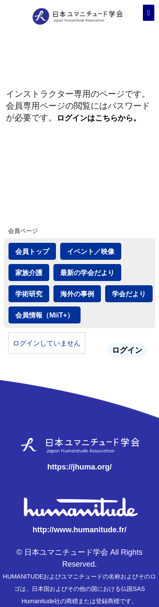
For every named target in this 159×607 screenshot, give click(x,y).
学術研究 (28, 294)
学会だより (129, 294)
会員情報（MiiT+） (44, 315)
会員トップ (32, 251)
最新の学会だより (87, 272)
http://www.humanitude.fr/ (79, 530)
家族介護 (28, 272)
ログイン (127, 350)
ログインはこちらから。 (99, 118)
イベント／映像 (90, 251)
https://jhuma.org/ (79, 467)
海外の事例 (77, 294)
